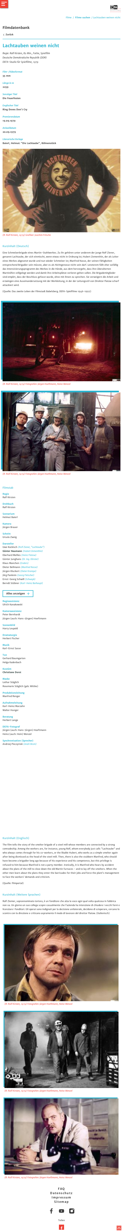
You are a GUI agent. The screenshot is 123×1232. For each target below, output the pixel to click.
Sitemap (61, 1202)
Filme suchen (82, 17)
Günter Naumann (13, 551)
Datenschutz (61, 1193)
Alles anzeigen (16, 593)
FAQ (61, 1189)
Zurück (8, 34)
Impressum (61, 1197)
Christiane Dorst (12, 672)
